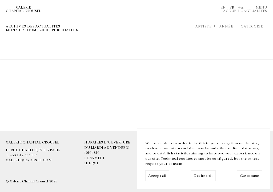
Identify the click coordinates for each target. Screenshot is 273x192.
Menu (261, 7)
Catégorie (252, 26)
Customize (249, 176)
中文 (241, 7)
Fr (232, 7)
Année (226, 26)
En (223, 7)
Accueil (231, 11)
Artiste (203, 26)
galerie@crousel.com (29, 160)
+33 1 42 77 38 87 (23, 155)
